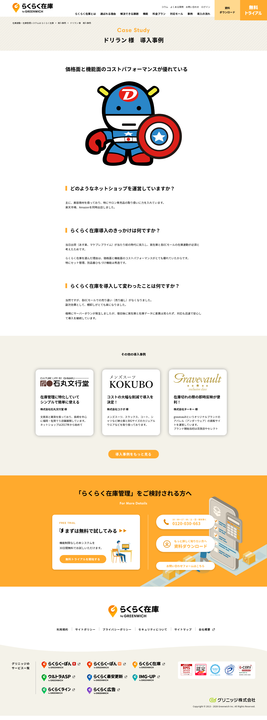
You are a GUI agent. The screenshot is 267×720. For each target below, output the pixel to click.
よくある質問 (177, 7)
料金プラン (157, 14)
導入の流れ (203, 14)
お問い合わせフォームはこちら (185, 570)
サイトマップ (184, 634)
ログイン (205, 7)
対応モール (175, 14)
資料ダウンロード (227, 10)
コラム (164, 7)
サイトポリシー (84, 634)
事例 (189, 14)
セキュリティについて (153, 634)
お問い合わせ (192, 7)
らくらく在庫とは (81, 14)
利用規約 (61, 634)
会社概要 (206, 634)
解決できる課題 (126, 14)
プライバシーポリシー (117, 634)
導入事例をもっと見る (133, 458)
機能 (143, 14)
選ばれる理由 (104, 14)
